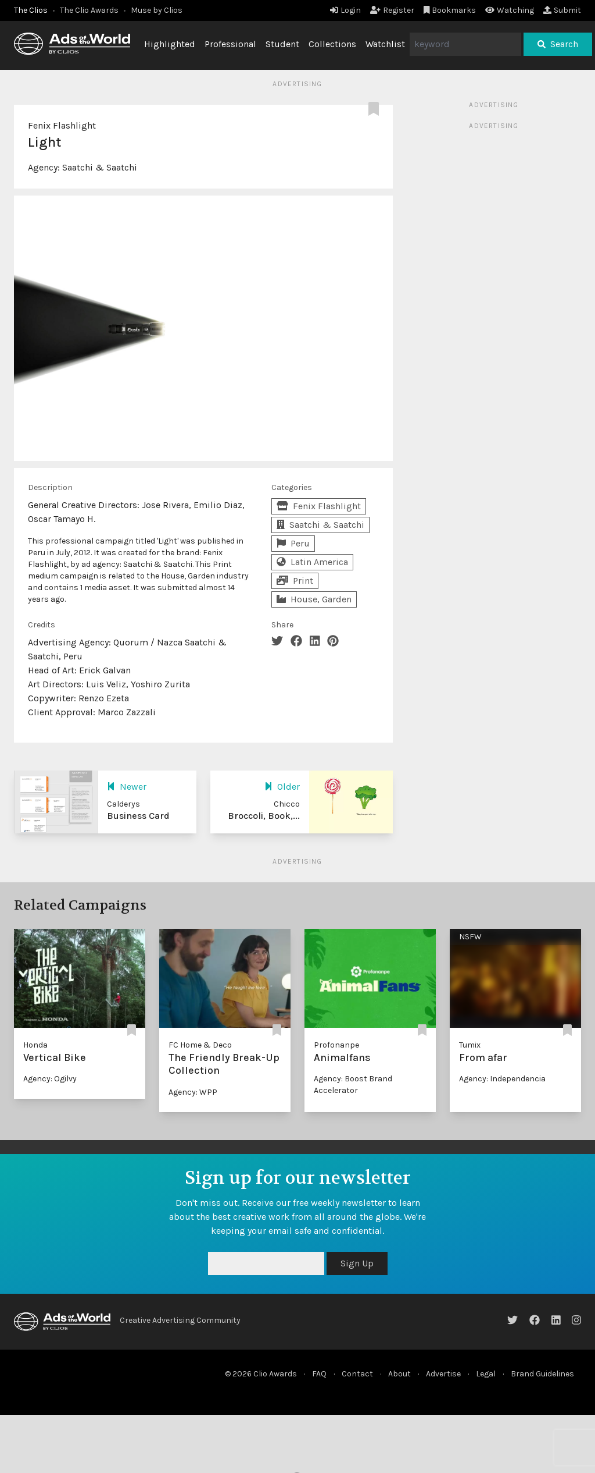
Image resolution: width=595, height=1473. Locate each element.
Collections (332, 43)
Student (282, 43)
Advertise (443, 1374)
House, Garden (314, 599)
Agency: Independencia (502, 1079)
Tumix (470, 1045)
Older (282, 786)
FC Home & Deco (200, 1045)
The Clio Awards (89, 10)
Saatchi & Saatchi (99, 167)
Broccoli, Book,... (264, 815)
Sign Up (357, 1263)
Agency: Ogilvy (50, 1079)
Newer (126, 786)
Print (295, 580)
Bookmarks (450, 10)
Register (392, 10)
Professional (230, 43)
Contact (357, 1374)
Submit (562, 10)
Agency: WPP (193, 1092)
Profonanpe (336, 1045)
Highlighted (169, 43)
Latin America (312, 561)
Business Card (138, 815)
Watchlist (385, 43)
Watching (509, 10)
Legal (486, 1374)
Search (557, 43)
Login (345, 10)
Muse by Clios (156, 10)
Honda (35, 1045)
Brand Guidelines (542, 1374)
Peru (293, 543)
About (399, 1374)
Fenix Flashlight (62, 125)
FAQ (319, 1374)
